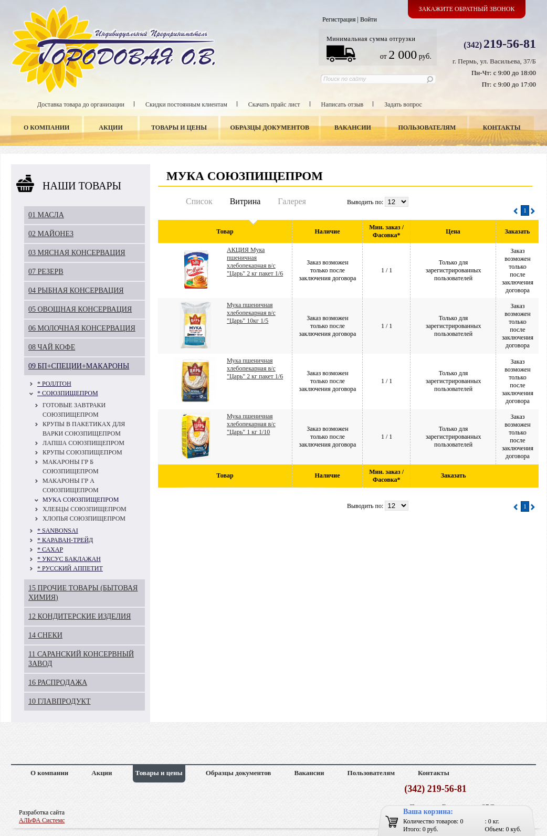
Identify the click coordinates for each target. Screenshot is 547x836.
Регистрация (339, 19)
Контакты (502, 127)
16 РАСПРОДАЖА (57, 682)
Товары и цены (179, 127)
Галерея (292, 201)
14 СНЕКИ (45, 635)
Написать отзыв (342, 104)
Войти (368, 19)
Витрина (245, 201)
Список (199, 201)
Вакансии (352, 127)
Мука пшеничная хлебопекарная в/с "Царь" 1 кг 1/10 (251, 424)
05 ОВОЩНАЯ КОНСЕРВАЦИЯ (80, 309)
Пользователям (427, 127)
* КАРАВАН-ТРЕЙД (65, 540)
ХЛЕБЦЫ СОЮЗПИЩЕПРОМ (85, 509)
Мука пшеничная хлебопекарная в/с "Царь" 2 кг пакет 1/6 (255, 368)
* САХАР (50, 549)
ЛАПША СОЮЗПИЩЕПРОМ (83, 443)
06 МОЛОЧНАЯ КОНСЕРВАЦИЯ (81, 328)
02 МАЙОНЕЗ (50, 234)
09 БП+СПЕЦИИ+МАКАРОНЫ (78, 366)
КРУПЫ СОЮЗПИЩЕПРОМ (82, 452)
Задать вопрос (403, 104)
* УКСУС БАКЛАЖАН (69, 559)
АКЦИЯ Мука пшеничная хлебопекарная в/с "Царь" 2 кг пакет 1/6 (255, 261)
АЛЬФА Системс (42, 820)
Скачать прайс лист (274, 104)
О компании (46, 127)
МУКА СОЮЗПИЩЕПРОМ (81, 499)
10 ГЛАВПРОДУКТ (59, 701)
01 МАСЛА (46, 215)
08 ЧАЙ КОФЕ (51, 347)
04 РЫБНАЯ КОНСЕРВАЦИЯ (76, 290)
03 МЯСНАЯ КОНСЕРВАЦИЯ (76, 253)
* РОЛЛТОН (54, 383)
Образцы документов (270, 127)
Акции (110, 127)
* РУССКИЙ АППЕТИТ (70, 568)
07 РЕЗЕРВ (46, 272)
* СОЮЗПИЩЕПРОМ (67, 393)
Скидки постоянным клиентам (186, 104)
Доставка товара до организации (80, 104)
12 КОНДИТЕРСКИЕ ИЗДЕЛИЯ (79, 616)
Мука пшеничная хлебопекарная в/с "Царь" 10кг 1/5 (251, 312)
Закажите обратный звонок (467, 9)
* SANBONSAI (57, 530)
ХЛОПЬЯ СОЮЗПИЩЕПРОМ (84, 518)
